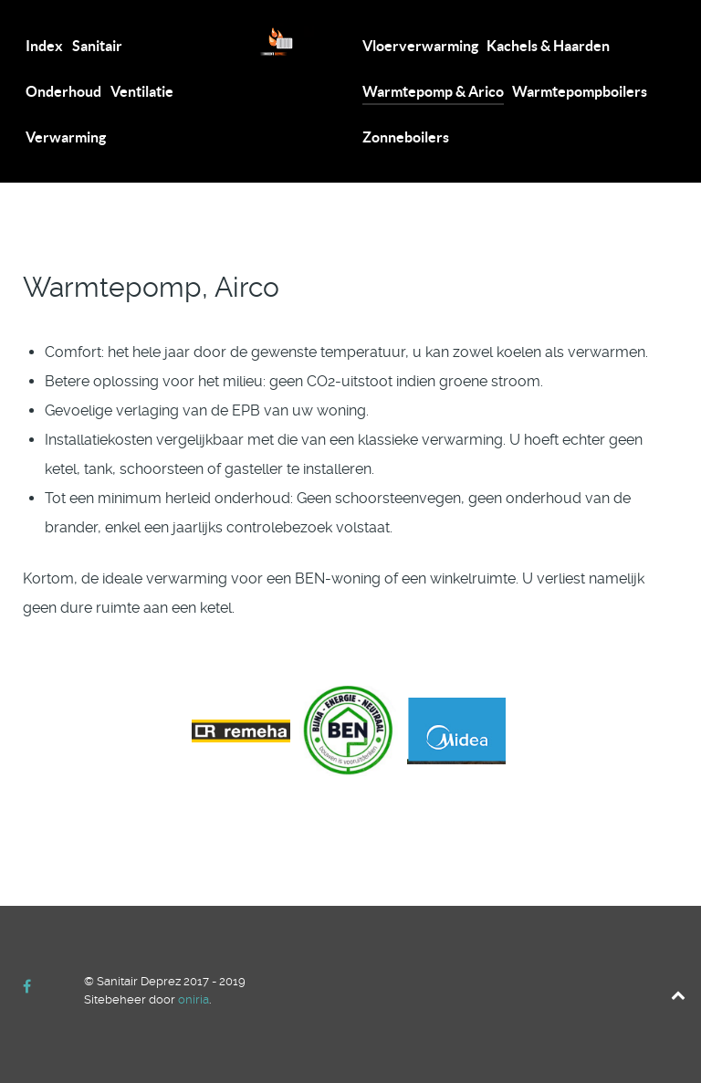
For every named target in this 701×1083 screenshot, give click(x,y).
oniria (193, 999)
